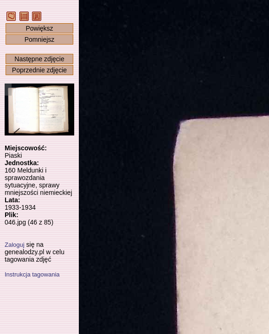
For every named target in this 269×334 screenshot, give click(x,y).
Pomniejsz (40, 39)
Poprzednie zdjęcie (39, 70)
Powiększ (39, 28)
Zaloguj (15, 244)
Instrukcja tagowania (32, 274)
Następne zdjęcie (39, 59)
